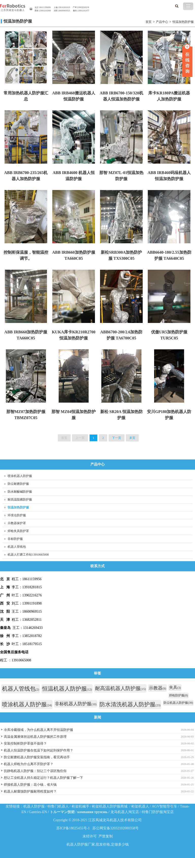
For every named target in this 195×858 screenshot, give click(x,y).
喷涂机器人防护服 (20, 476)
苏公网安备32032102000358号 (115, 828)
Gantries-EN (38, 812)
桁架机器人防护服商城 (109, 806)
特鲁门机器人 (58, 806)
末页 (132, 438)
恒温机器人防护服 (67, 688)
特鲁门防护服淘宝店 (158, 812)
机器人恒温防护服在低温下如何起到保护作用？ (38, 750)
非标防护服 (15, 539)
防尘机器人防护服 (178, 703)
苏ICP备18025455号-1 (73, 828)
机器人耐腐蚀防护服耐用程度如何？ (30, 791)
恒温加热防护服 (183, 22)
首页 (148, 22)
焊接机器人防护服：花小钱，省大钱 (30, 784)
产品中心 (162, 22)
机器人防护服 (34, 806)
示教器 (157, 688)
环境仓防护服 (17, 515)
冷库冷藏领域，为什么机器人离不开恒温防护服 (38, 730)
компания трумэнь (92, 812)
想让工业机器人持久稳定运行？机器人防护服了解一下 (43, 778)
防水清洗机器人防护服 (130, 704)
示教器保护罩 (17, 523)
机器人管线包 (17, 546)
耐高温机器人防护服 (120, 688)
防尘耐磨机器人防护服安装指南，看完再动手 (37, 757)
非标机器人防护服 (75, 703)
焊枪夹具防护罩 (18, 531)
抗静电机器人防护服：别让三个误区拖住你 (35, 771)
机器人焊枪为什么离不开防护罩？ (28, 764)
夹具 (175, 687)
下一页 (116, 438)
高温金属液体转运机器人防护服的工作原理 (35, 737)
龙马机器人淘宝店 (124, 812)
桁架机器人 (140, 806)
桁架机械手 (80, 806)
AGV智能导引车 (164, 806)
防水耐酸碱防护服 (20, 491)
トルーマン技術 (62, 812)
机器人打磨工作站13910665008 (28, 554)
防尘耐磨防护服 (18, 484)
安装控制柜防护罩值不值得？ (25, 743)
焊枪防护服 (178, 695)
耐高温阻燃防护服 (20, 499)
